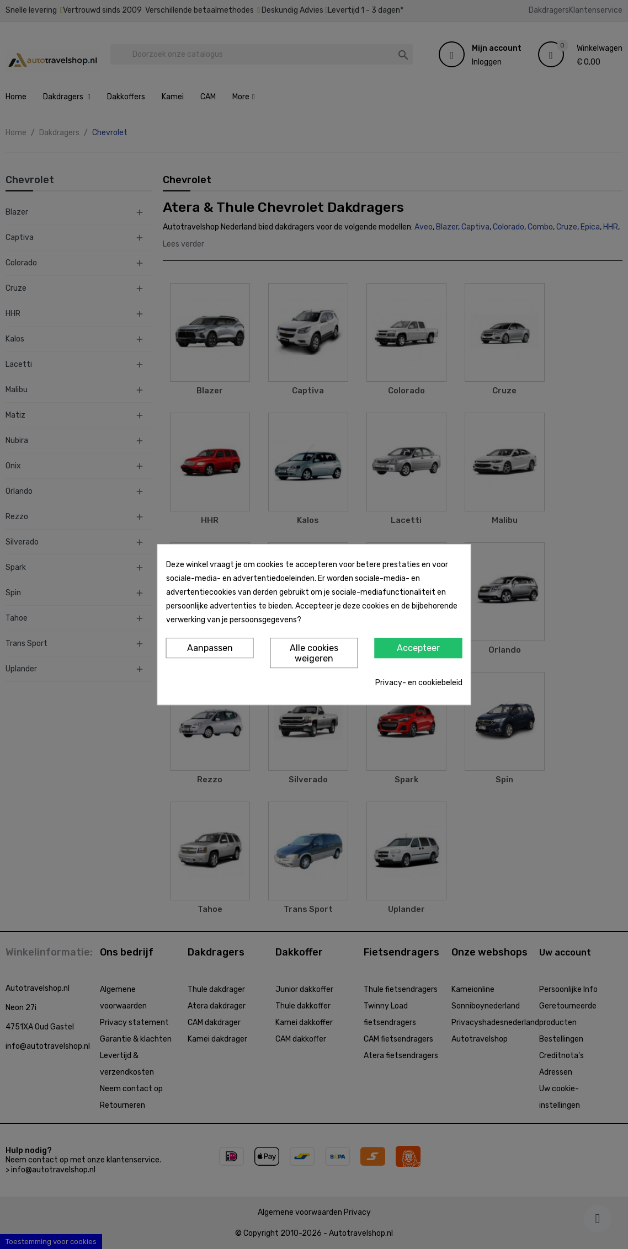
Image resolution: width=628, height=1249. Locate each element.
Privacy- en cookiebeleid (418, 682)
